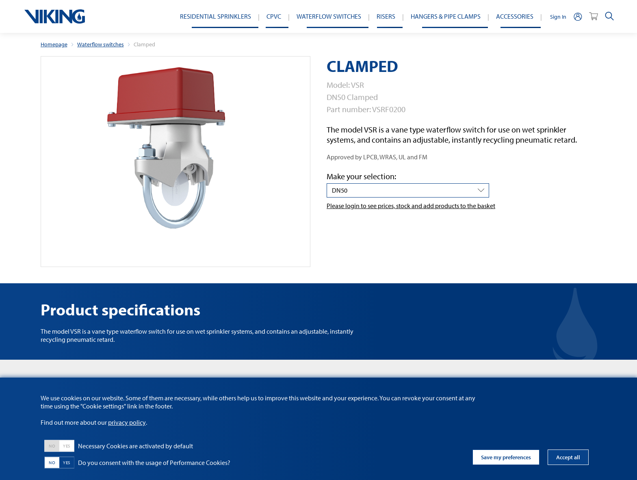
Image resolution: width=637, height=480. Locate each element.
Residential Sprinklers (215, 16)
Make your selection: (361, 176)
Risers (386, 16)
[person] (577, 16)
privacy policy (127, 422)
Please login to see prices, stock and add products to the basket (411, 206)
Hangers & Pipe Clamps (446, 16)
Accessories (514, 16)
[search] (609, 16)
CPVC (273, 16)
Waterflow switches (329, 16)
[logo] (54, 16)
